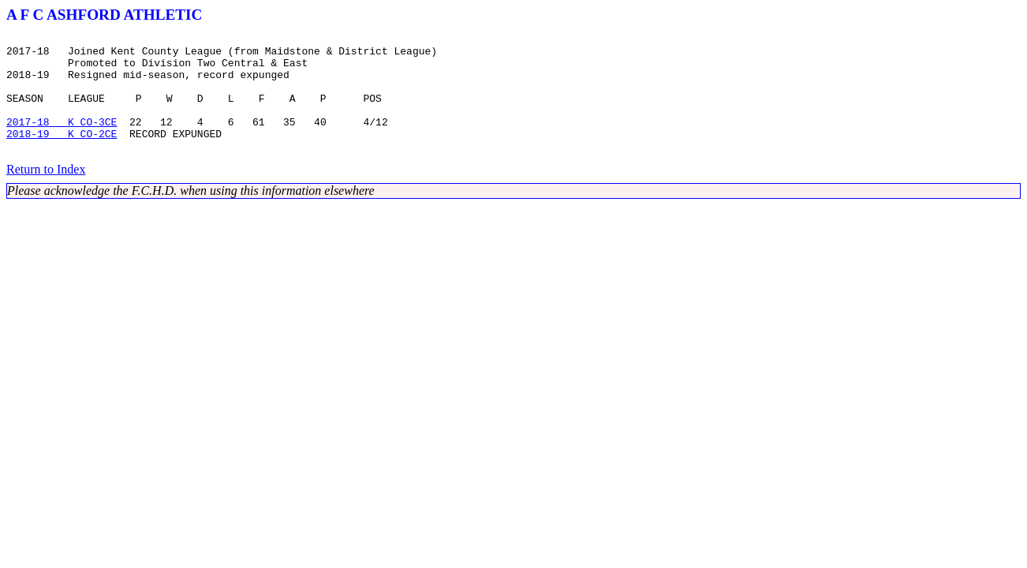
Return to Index (45, 193)
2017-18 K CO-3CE (61, 140)
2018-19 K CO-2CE (61, 155)
